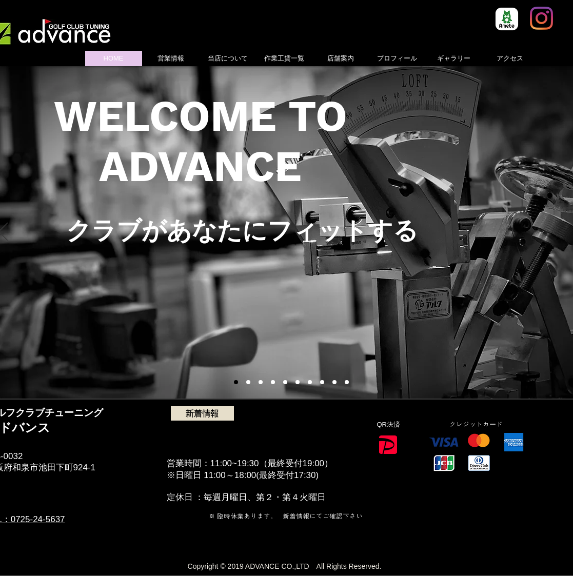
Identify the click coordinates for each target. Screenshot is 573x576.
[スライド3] (248, 382)
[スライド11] (347, 382)
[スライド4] (261, 382)
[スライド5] (273, 382)
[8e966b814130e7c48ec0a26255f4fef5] (507, 19)
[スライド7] (310, 382)
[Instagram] (541, 18)
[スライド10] (334, 382)
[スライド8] (322, 382)
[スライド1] (236, 382)
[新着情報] (202, 413)
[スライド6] (285, 382)
